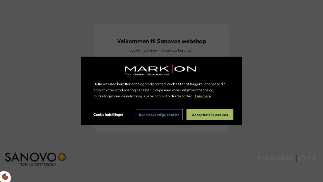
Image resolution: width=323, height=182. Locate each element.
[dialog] (161, 91)
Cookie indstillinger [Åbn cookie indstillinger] (108, 114)
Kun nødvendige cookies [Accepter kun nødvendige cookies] (159, 114)
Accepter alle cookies (210, 114)
